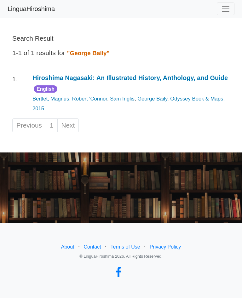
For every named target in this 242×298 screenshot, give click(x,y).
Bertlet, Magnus (50, 99)
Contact (92, 246)
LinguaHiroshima (31, 8)
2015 (38, 109)
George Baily (152, 99)
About (67, 246)
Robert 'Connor (89, 99)
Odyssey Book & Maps (196, 99)
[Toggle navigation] (225, 9)
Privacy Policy (165, 246)
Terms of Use (125, 246)
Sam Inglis (122, 99)
